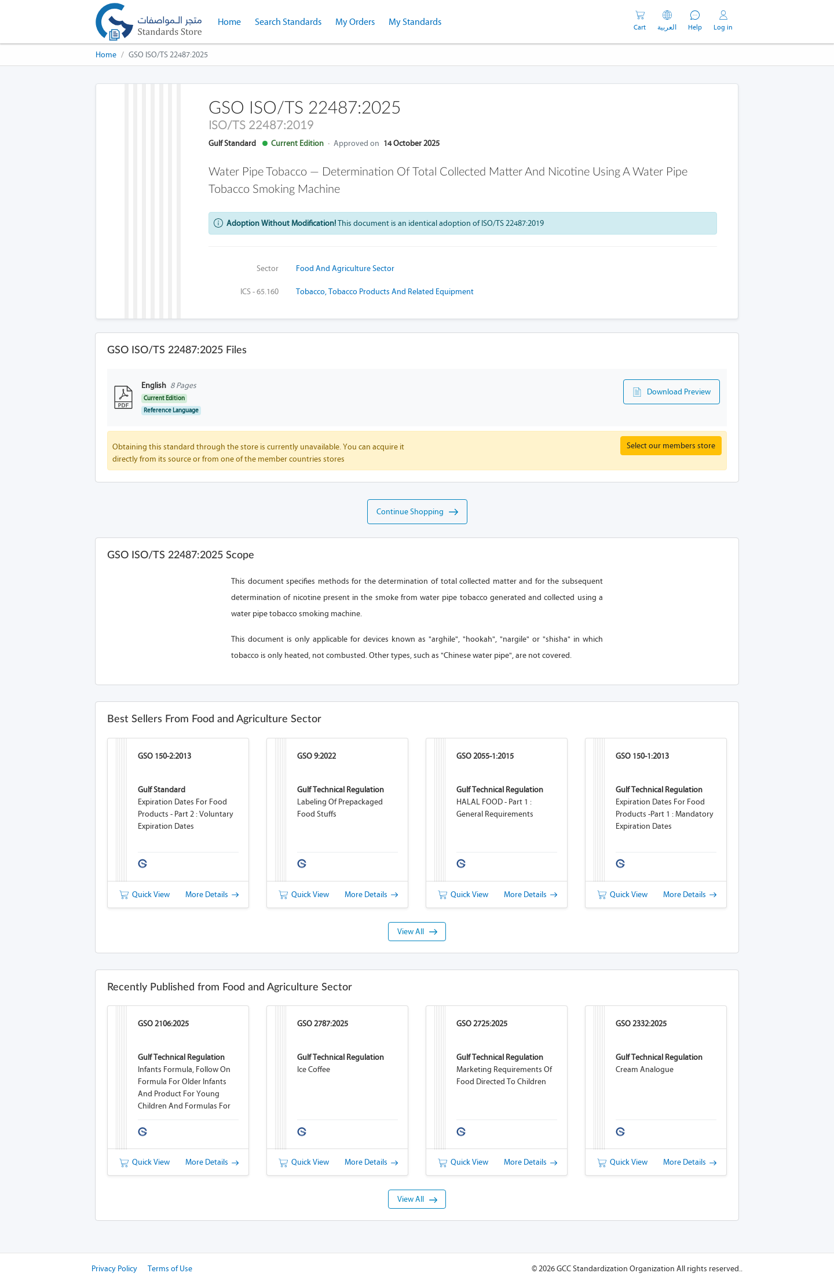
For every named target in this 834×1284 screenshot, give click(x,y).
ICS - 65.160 (259, 292)
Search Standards (291, 20)
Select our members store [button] (671, 446)
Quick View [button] (144, 894)
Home (233, 20)
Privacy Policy (114, 1269)
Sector (268, 268)
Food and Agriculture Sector (345, 268)
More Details (212, 894)
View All (417, 932)
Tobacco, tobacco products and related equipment (385, 292)
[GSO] (149, 21)
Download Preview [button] (671, 392)
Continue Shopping (417, 512)
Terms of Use (170, 1269)
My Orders (355, 21)
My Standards (415, 21)
